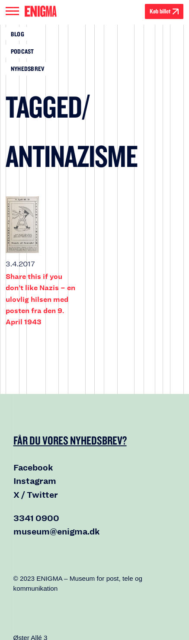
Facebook (33, 467)
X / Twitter (35, 495)
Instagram (34, 481)
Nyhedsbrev (28, 68)
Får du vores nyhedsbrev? (70, 440)
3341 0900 (36, 518)
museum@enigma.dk (56, 531)
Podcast (22, 51)
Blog (17, 34)
